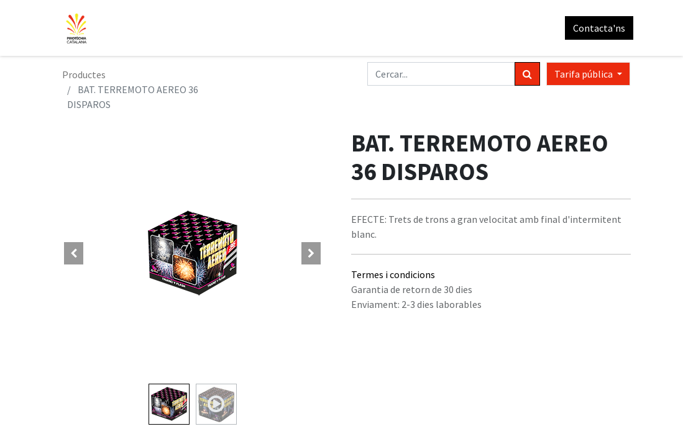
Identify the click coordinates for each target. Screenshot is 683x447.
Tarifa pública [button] (584, 74)
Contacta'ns (597, 28)
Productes (84, 74)
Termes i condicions (393, 274)
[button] (74, 253)
